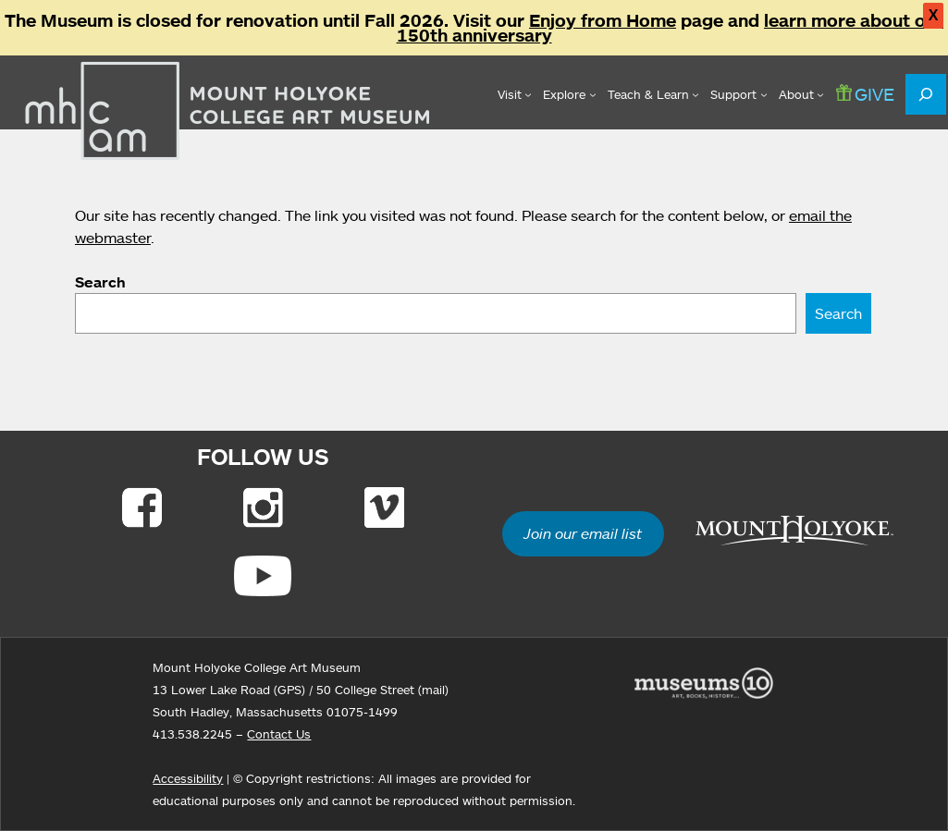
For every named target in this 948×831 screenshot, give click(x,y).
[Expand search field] (925, 94)
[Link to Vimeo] (384, 507)
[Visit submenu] (515, 94)
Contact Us (279, 734)
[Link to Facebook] (142, 507)
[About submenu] (801, 94)
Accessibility (188, 778)
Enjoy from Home (602, 20)
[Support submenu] (738, 94)
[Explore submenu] (569, 94)
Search (100, 282)
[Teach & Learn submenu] (653, 94)
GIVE (865, 93)
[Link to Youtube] (262, 576)
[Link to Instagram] (263, 507)
